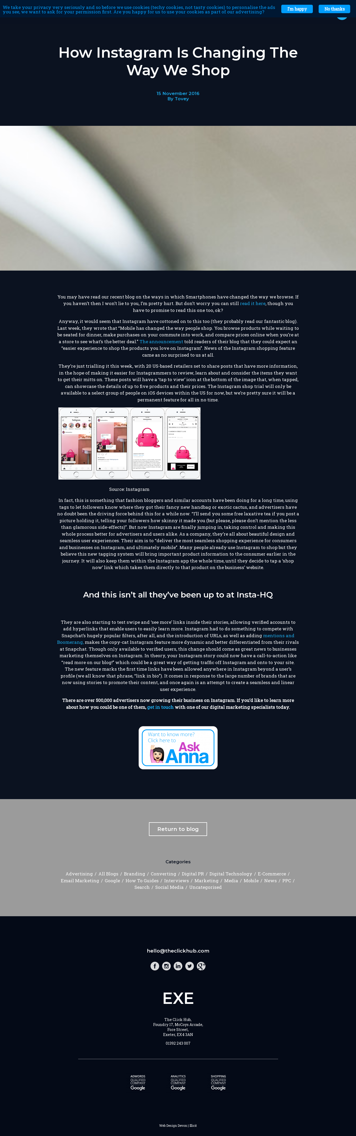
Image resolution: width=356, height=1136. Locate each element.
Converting (163, 874)
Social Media (169, 887)
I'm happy (297, 9)
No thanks (334, 9)
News (270, 881)
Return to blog (178, 829)
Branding (134, 874)
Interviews (176, 881)
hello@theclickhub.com (178, 951)
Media (231, 881)
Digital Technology (230, 874)
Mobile (251, 881)
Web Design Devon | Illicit (178, 1125)
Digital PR (193, 874)
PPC (286, 881)
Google (112, 881)
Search (142, 887)
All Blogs (108, 874)
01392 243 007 (178, 1043)
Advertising (79, 874)
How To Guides (142, 881)
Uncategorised (205, 887)
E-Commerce (272, 874)
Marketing (206, 881)
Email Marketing (80, 881)
